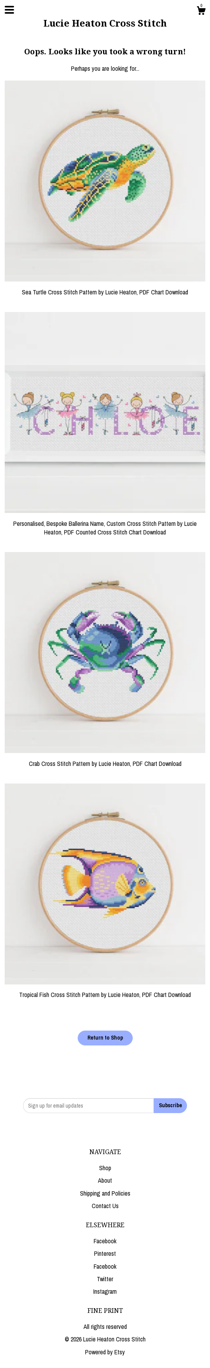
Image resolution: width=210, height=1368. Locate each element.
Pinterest (105, 1253)
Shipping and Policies (105, 1193)
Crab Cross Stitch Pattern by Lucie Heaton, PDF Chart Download (105, 758)
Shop (105, 1168)
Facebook (105, 1241)
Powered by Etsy (105, 1352)
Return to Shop (105, 1037)
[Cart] (201, 12)
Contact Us (105, 1205)
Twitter (105, 1279)
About (105, 1180)
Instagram (105, 1291)
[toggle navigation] (9, 10)
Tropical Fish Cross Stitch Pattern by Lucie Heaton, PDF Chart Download (105, 990)
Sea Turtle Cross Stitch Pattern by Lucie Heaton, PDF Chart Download (105, 287)
